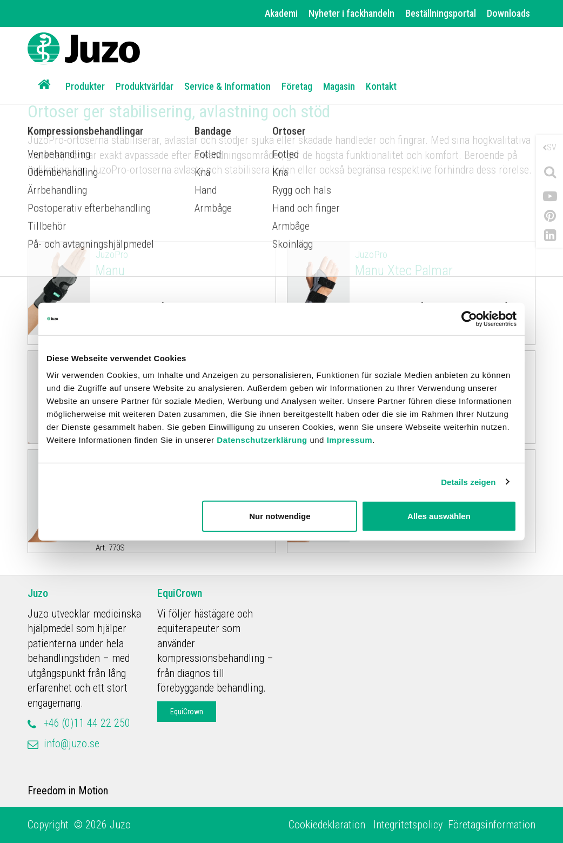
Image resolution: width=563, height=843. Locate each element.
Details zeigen (468, 481)
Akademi (281, 13)
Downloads (508, 13)
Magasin (339, 86)
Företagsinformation (491, 824)
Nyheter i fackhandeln (351, 13)
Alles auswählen (439, 516)
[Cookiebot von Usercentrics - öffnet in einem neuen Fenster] (469, 318)
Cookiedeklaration (328, 824)
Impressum (350, 439)
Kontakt (381, 86)
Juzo (38, 593)
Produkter (85, 86)
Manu (183, 262)
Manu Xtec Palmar (442, 262)
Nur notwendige (279, 516)
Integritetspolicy (408, 824)
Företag (297, 86)
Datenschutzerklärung (262, 439)
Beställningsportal (440, 13)
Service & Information (227, 86)
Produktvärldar (144, 86)
